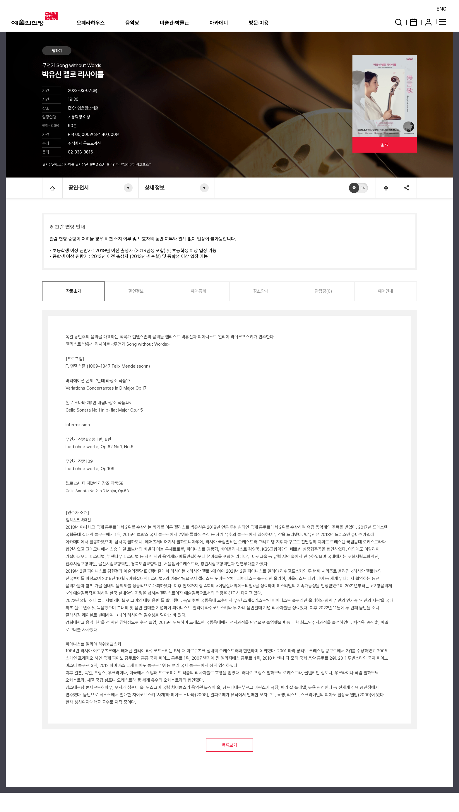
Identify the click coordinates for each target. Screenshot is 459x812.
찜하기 (57, 51)
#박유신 (82, 164)
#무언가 (113, 164)
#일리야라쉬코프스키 (137, 164)
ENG (441, 9)
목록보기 (229, 745)
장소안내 (260, 291)
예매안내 (385, 291)
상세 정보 (155, 187)
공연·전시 (78, 187)
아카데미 (219, 23)
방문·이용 (259, 23)
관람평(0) (323, 291)
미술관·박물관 (174, 23)
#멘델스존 (98, 164)
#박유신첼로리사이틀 (59, 164)
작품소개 (73, 291)
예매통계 (198, 291)
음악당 (132, 23)
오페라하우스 (91, 23)
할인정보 (136, 291)
